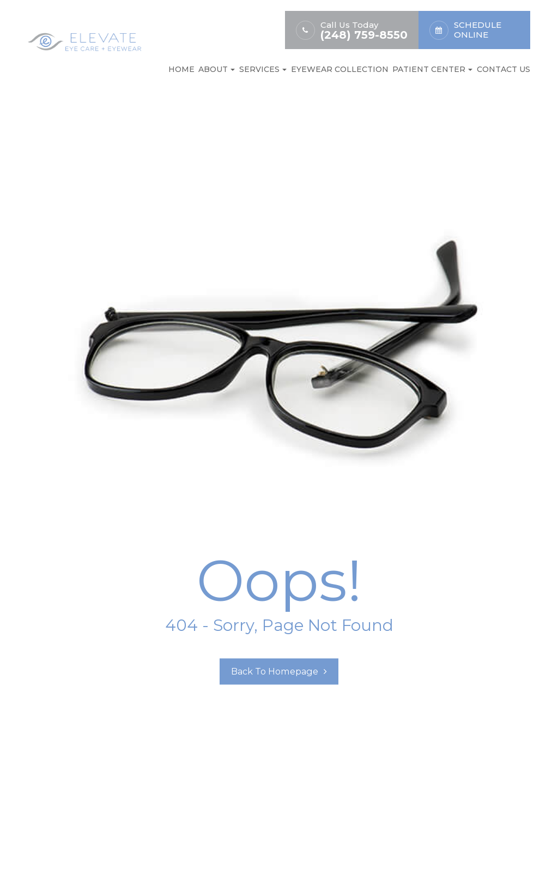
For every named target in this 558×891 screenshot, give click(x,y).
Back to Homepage (275, 671)
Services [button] (263, 69)
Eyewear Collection (340, 69)
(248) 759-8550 (364, 35)
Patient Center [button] (432, 69)
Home (181, 69)
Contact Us (503, 69)
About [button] (216, 69)
